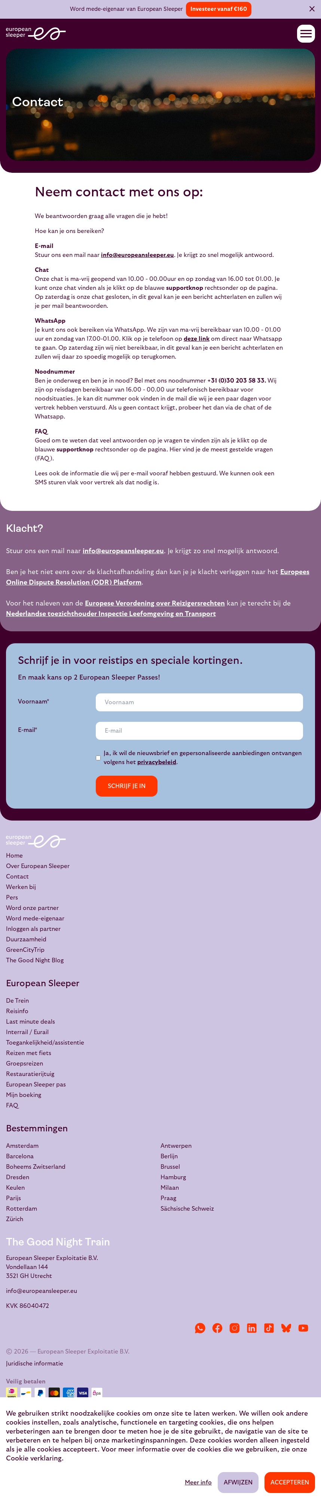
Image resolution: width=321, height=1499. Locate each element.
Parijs (13, 1198)
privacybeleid (156, 762)
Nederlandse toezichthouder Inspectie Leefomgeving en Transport (111, 613)
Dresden (17, 1177)
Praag (168, 1198)
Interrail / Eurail (27, 1032)
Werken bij (21, 887)
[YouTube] (303, 1328)
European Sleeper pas (36, 1085)
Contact (17, 877)
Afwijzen (238, 1483)
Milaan (169, 1188)
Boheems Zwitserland (35, 1167)
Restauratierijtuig (30, 1074)
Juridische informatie (34, 1364)
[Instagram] (234, 1328)
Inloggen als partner (33, 929)
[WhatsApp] (200, 1328)
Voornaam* (33, 702)
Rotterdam (21, 1209)
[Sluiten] (312, 10)
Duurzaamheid (26, 939)
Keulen (15, 1188)
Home (14, 856)
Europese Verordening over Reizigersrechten (155, 603)
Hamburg (173, 1177)
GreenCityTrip (25, 950)
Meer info (198, 1483)
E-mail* (27, 730)
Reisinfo (17, 1011)
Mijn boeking (23, 1095)
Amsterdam (22, 1146)
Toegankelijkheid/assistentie (45, 1043)
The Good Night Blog (35, 960)
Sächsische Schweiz (187, 1209)
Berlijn (169, 1156)
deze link (197, 339)
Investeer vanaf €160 (218, 9)
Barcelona (20, 1156)
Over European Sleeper (38, 866)
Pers (12, 898)
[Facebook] (217, 1328)
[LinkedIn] (251, 1328)
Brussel (170, 1167)
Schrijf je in (127, 786)
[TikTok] (269, 1328)
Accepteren (289, 1483)
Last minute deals (30, 1022)
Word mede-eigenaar (35, 919)
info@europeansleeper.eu (137, 255)
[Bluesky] (286, 1328)
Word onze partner (32, 908)
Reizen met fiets (28, 1053)
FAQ (12, 1106)
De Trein (17, 1001)
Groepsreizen (24, 1064)
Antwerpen (176, 1146)
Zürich (14, 1219)
